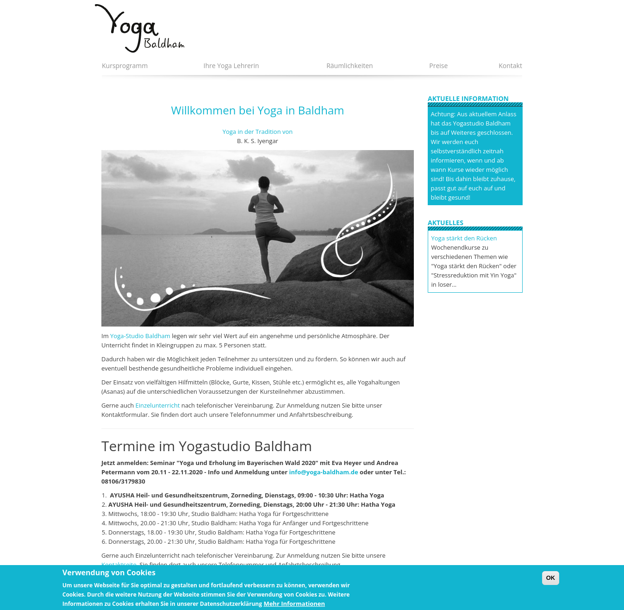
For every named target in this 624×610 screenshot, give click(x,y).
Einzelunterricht (158, 405)
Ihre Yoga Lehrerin (231, 65)
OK (550, 581)
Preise (438, 65)
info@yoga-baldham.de (323, 472)
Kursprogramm (125, 65)
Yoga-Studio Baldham (140, 336)
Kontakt (510, 65)
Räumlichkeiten (349, 65)
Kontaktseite (119, 564)
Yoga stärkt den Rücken (464, 238)
